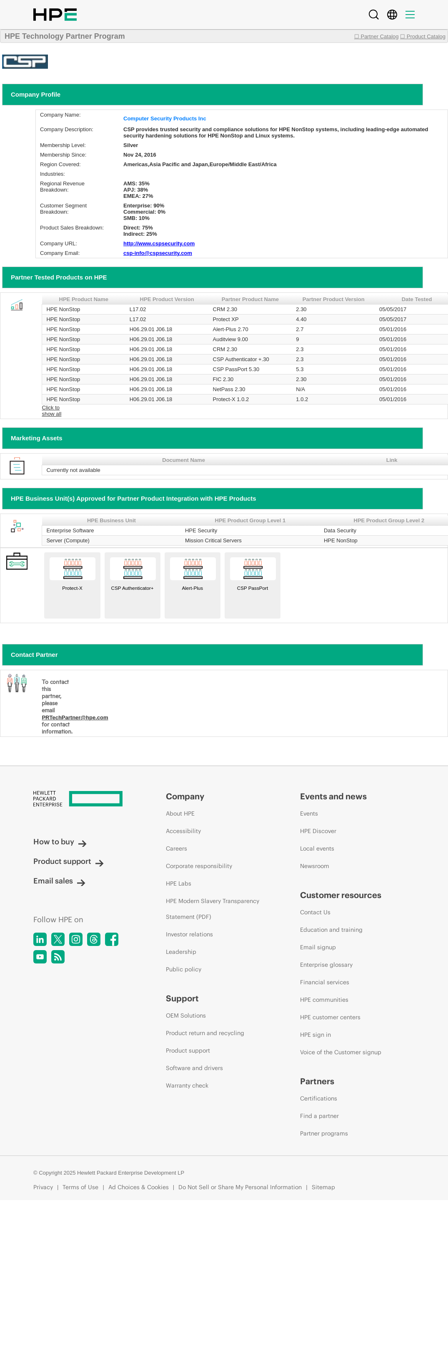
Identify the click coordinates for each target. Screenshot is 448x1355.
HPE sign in (315, 1034)
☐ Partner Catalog (376, 36)
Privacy (43, 1187)
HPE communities (324, 999)
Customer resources (340, 895)
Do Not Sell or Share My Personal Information (240, 1187)
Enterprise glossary (326, 964)
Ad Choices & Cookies (138, 1187)
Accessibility (183, 831)
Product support (68, 861)
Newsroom (314, 866)
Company (185, 796)
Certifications (318, 1098)
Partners (317, 1081)
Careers (176, 848)
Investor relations (189, 934)
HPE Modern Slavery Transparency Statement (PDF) (212, 909)
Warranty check (187, 1085)
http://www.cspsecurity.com (159, 243)
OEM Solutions (186, 1015)
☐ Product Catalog (422, 36)
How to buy (60, 841)
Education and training (331, 929)
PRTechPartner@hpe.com (75, 717)
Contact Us (315, 912)
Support (182, 998)
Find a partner (319, 1116)
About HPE (180, 813)
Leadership (181, 952)
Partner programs (324, 1133)
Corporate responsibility (199, 866)
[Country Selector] (392, 14)
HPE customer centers (330, 1017)
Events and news (333, 796)
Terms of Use (80, 1187)
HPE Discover (318, 831)
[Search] (374, 14)
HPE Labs (178, 883)
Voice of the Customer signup (340, 1052)
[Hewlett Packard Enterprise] (84, 799)
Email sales (59, 881)
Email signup (318, 947)
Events (309, 813)
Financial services (324, 982)
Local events (317, 848)
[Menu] (410, 14)
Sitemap (323, 1187)
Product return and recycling (205, 1033)
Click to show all (51, 410)
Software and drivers (194, 1068)
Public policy (183, 969)
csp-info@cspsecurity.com (157, 253)
